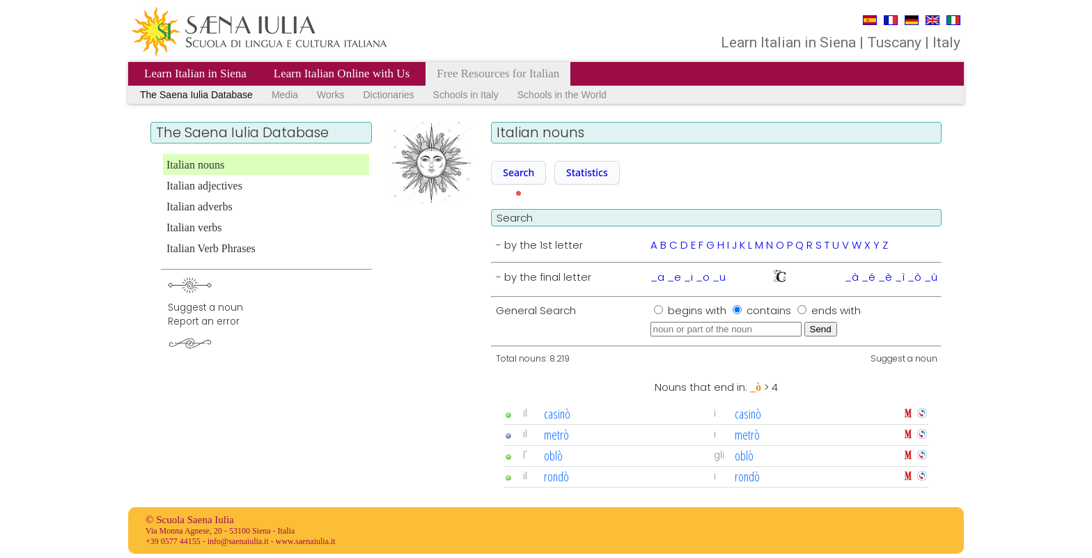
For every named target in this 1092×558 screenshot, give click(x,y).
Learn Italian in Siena (195, 73)
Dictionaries (388, 94)
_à (852, 277)
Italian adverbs (199, 206)
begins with (698, 310)
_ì (900, 277)
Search (518, 172)
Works (330, 94)
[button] (518, 173)
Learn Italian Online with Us (342, 73)
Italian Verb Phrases (211, 248)
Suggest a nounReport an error (205, 314)
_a (657, 277)
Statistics (587, 172)
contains (770, 310)
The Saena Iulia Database (196, 94)
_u (719, 277)
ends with (836, 310)
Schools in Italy (466, 94)
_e (674, 277)
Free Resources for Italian (498, 73)
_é (868, 277)
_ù (930, 277)
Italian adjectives (204, 186)
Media (285, 94)
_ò (914, 277)
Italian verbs (194, 227)
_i (688, 277)
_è (885, 277)
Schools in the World (562, 94)
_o (703, 277)
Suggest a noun (904, 358)
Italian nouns (195, 165)
